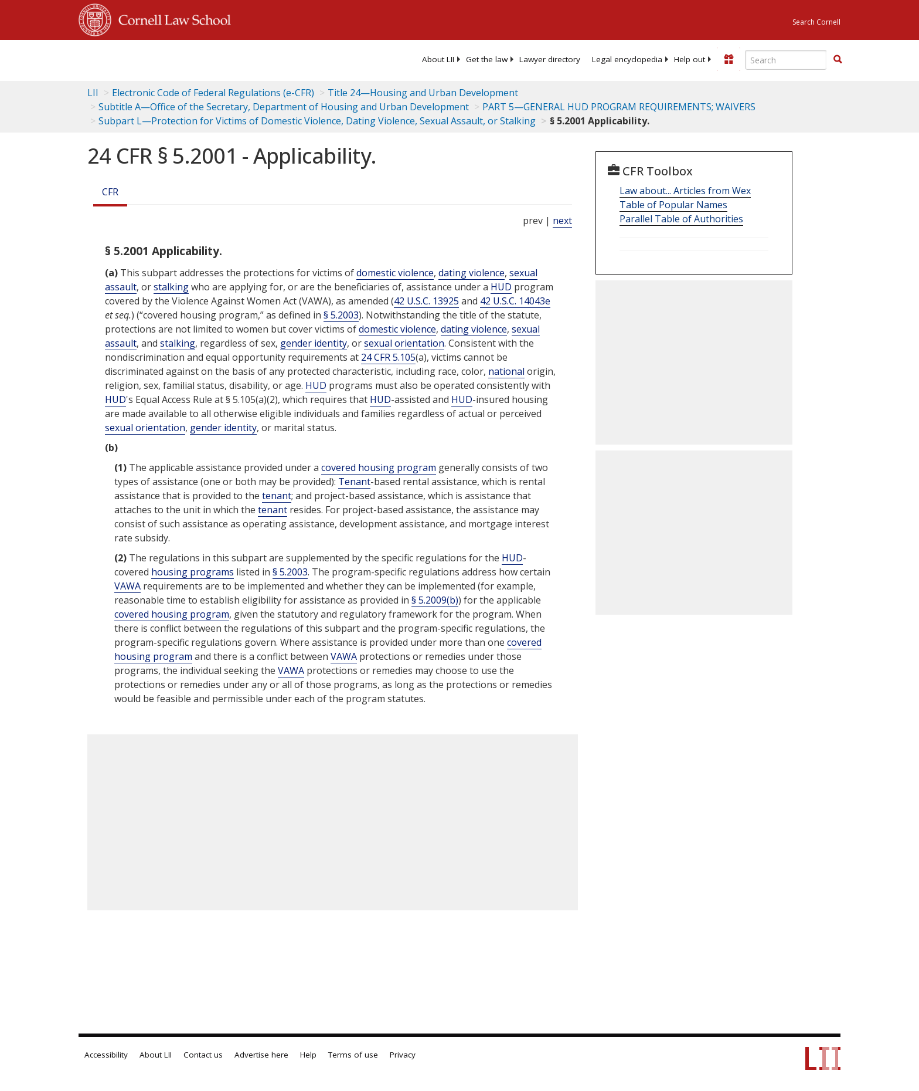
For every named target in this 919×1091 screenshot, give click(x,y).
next (562, 220)
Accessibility (106, 1054)
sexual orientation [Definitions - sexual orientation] (404, 343)
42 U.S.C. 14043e (515, 300)
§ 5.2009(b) (434, 600)
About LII (438, 59)
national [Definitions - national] (506, 371)
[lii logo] (210, 58)
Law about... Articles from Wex (685, 190)
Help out (689, 59)
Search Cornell (816, 22)
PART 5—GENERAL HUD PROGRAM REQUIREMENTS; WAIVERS (618, 106)
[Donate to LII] (728, 59)
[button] (837, 59)
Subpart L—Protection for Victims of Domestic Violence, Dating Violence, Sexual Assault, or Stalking (317, 120)
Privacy (403, 1054)
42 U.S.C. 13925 (426, 300)
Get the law (487, 59)
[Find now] (837, 59)
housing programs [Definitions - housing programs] (192, 571)
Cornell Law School (171, 18)
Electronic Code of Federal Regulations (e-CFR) (213, 92)
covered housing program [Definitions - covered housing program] (378, 467)
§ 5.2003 (341, 315)
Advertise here (261, 1054)
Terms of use (353, 1054)
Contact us (203, 1054)
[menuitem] (438, 59)
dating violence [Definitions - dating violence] (471, 272)
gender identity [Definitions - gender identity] (313, 343)
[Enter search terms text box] (786, 60)
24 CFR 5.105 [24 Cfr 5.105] (388, 357)
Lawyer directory (549, 59)
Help (308, 1054)
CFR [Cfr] (110, 191)
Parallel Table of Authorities (681, 218)
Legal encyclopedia (627, 59)
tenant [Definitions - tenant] (276, 495)
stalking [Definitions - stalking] (171, 286)
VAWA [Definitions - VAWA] (127, 586)
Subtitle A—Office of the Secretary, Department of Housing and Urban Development (283, 106)
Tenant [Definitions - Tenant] (354, 481)
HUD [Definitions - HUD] (501, 286)
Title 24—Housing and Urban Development (423, 92)
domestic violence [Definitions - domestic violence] (395, 272)
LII (92, 92)
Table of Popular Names (673, 204)
